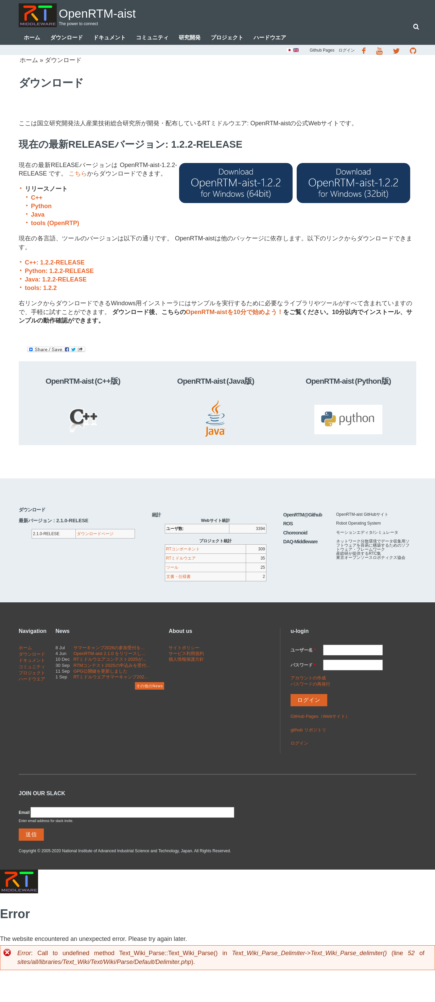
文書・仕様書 (178, 577)
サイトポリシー (184, 648)
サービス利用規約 (186, 654)
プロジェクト (227, 38)
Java (38, 215)
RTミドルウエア (181, 559)
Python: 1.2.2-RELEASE (59, 271)
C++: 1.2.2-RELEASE (55, 263)
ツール (172, 568)
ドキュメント (109, 38)
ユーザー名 (303, 650)
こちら (78, 174)
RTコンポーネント (183, 549)
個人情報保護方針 (186, 659)
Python (41, 206)
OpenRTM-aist (108, 12)
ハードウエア (270, 38)
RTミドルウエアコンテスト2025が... (109, 659)
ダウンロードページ (95, 534)
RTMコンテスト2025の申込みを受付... (111, 666)
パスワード (303, 665)
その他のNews (149, 687)
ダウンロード (66, 38)
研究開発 (190, 38)
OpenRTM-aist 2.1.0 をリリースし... (109, 654)
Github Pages (322, 51)
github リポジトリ (308, 730)
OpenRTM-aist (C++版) (83, 381)
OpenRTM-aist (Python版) (348, 381)
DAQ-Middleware (300, 542)
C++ (36, 198)
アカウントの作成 (308, 678)
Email (24, 813)
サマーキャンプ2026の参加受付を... (108, 648)
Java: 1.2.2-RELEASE (56, 280)
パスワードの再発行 (310, 684)
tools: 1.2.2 (41, 288)
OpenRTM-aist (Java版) (215, 381)
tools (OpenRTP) (55, 223)
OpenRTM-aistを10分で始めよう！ (234, 312)
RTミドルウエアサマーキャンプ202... (110, 677)
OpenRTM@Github (302, 515)
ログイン (346, 51)
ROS (288, 524)
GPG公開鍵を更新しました (100, 671)
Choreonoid (295, 533)
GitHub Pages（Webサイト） (320, 716)
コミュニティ (152, 38)
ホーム (32, 38)
